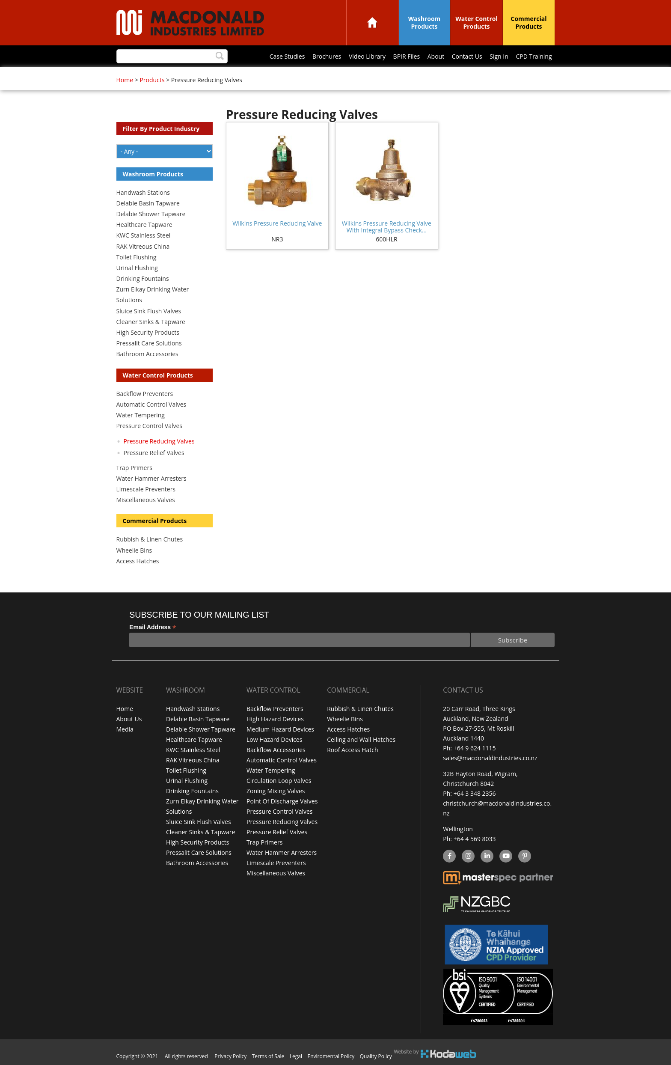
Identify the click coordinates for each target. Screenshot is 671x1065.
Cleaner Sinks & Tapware (150, 322)
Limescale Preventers (146, 489)
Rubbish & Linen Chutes (149, 539)
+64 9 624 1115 (475, 748)
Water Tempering (140, 415)
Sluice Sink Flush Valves (148, 311)
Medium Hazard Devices (280, 728)
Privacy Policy (230, 1056)
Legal (296, 1056)
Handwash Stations (143, 192)
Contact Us (467, 56)
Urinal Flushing (137, 268)
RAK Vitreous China (143, 246)
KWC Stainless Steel (143, 235)
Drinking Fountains (142, 278)
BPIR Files (406, 56)
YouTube (504, 857)
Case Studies (287, 56)
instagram (468, 857)
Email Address (152, 627)
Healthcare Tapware (144, 224)
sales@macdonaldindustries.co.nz (490, 758)
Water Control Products (476, 22)
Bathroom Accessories (147, 354)
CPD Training (534, 56)
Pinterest (524, 857)
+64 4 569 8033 (475, 839)
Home (372, 22)
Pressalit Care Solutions (149, 343)
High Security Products (148, 332)
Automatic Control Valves (151, 404)
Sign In (499, 56)
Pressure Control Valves (149, 426)
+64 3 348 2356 (475, 793)
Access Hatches (137, 561)
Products (152, 80)
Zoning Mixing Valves (275, 787)
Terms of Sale (268, 1056)
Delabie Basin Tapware (148, 203)
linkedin (487, 857)
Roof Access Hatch (352, 748)
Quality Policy (376, 1056)
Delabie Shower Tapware (151, 214)
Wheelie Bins (134, 550)
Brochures (326, 56)
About (436, 56)
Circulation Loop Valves (278, 777)
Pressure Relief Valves (154, 453)
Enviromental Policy (331, 1056)
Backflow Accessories (276, 748)
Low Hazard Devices (274, 738)
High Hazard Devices (275, 718)
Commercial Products (529, 22)
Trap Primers (134, 468)
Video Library (367, 56)
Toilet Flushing (136, 257)
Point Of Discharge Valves (282, 797)
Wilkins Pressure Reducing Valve (277, 223)
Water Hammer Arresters (151, 478)
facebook (448, 857)
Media (125, 728)
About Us (129, 718)
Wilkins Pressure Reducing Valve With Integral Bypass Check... (386, 226)
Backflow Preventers (144, 394)
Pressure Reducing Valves (159, 441)
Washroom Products (424, 22)
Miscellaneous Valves (145, 500)
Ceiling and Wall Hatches (361, 738)
